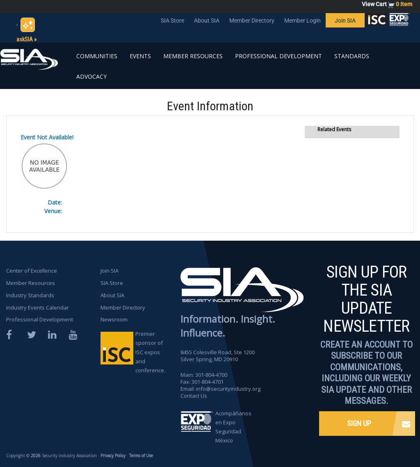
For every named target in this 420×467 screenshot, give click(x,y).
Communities (96, 56)
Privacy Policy (113, 455)
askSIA (24, 39)
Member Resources (193, 56)
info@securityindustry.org (228, 388)
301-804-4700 (211, 374)
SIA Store (172, 20)
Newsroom (114, 319)
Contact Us (193, 395)
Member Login (302, 20)
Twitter (32, 334)
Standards (351, 56)
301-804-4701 (208, 381)
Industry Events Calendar (37, 307)
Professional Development (278, 56)
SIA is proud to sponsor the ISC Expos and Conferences (377, 21)
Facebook (11, 334)
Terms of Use (141, 455)
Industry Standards (30, 295)
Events (140, 56)
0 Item (404, 4)
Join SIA (345, 20)
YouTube (74, 334)
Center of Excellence (31, 270)
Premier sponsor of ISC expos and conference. (150, 352)
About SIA (206, 20)
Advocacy (91, 76)
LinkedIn (53, 334)
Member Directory (251, 20)
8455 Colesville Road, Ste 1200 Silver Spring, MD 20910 (217, 356)
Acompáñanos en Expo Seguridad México (233, 427)
